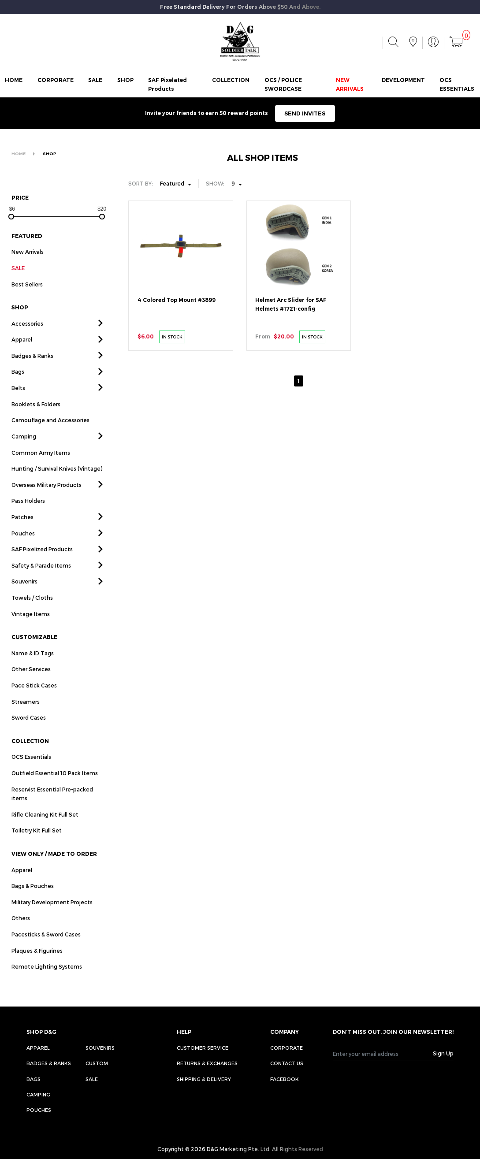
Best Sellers (27, 294)
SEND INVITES (304, 113)
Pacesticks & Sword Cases (46, 944)
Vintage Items (30, 624)
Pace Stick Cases (34, 695)
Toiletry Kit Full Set (36, 841)
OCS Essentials (31, 767)
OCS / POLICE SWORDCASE (283, 85)
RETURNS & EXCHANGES (207, 1063)
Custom (97, 1063)
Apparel (21, 350)
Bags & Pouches (32, 896)
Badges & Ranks (32, 366)
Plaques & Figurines (37, 961)
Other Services (31, 679)
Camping (23, 446)
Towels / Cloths (32, 608)
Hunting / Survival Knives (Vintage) (56, 478)
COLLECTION (230, 80)
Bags (17, 382)
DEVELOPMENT (403, 80)
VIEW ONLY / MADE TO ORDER (54, 864)
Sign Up (443, 1053)
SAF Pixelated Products (167, 85)
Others (20, 928)
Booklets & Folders (35, 414)
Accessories (27, 334)
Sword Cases (28, 728)
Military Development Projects (52, 912)
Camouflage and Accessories (50, 430)
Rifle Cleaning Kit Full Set (44, 824)
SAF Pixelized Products (42, 559)
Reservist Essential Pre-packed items (52, 804)
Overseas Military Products (46, 495)
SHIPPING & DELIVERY (204, 1079)
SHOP (125, 80)
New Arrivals (27, 252)
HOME (13, 80)
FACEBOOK (284, 1079)
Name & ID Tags (32, 663)
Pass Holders (28, 511)
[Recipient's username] (383, 1053)
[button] (100, 333)
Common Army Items (40, 463)
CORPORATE (55, 80)
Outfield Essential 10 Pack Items (54, 783)
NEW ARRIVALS (350, 85)
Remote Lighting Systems (46, 977)
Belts (18, 398)
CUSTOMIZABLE (34, 647)
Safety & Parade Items (41, 575)
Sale (92, 1079)
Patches (22, 527)
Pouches (23, 543)
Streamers (25, 712)
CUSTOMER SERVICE (202, 1048)
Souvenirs (24, 592)
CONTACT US (286, 1063)
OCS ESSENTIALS (456, 85)
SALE (95, 80)
